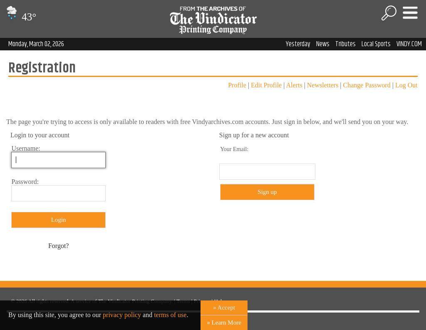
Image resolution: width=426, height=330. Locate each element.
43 (20, 16)
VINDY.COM (409, 44)
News (322, 44)
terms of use (170, 314)
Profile (237, 85)
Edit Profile (266, 85)
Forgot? (58, 245)
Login (58, 219)
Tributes (345, 44)
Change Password (367, 85)
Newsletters (323, 85)
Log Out (406, 85)
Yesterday (298, 44)
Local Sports (376, 44)
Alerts (294, 85)
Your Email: (234, 149)
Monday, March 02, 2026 (36, 44)
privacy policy (122, 314)
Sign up (267, 192)
